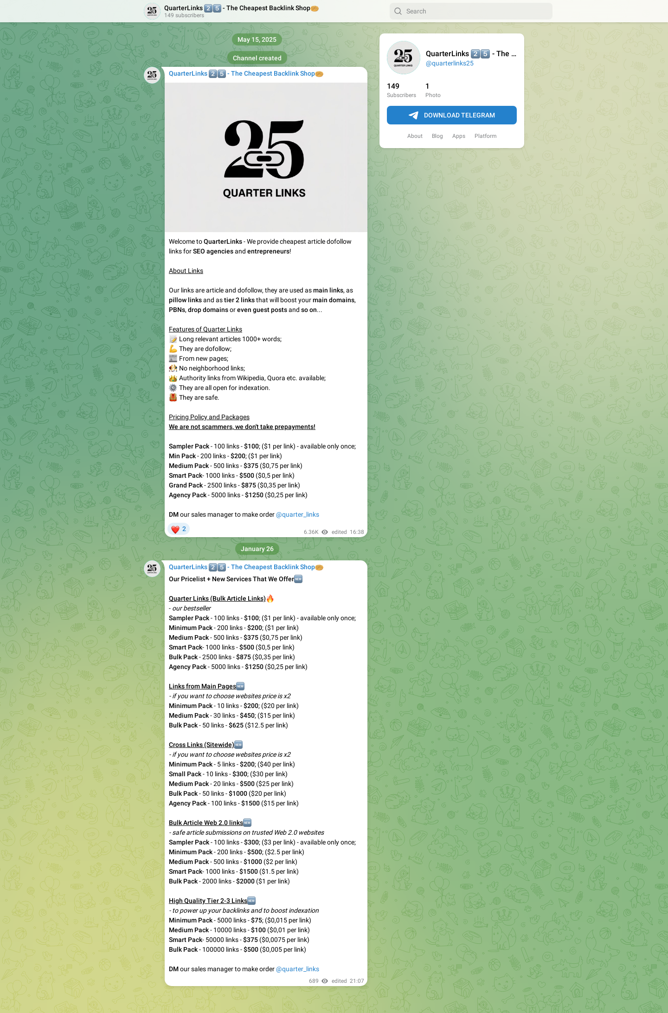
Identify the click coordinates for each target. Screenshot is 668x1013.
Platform (486, 136)
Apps (458, 136)
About (415, 136)
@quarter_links (297, 514)
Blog (437, 136)
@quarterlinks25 (450, 63)
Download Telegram (452, 115)
